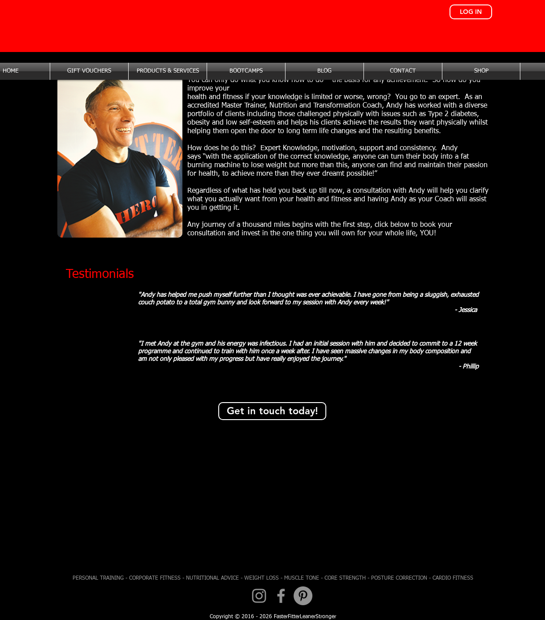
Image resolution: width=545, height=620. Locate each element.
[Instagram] (259, 595)
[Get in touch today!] (272, 411)
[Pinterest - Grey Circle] (303, 595)
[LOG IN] (471, 11)
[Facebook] (281, 595)
